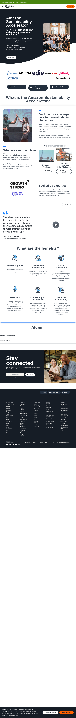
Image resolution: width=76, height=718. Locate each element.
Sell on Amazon (9, 402)
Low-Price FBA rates (23, 416)
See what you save (23, 2)
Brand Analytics (50, 421)
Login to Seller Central (63, 405)
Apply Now (11, 57)
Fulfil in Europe (23, 413)
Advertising (36, 408)
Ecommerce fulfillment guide (23, 430)
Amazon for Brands (49, 402)
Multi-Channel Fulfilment (23, 420)
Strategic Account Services (36, 412)
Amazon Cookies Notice (10, 715)
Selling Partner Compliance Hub (64, 414)
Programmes (37, 402)
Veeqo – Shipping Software (22, 425)
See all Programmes (37, 425)
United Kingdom (55, 392)
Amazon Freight (22, 434)
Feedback (66, 392)
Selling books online (9, 422)
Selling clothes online (9, 418)
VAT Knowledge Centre (64, 411)
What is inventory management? (9, 427)
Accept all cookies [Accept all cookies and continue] (66, 712)
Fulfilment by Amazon (23, 405)
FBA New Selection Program (22, 409)
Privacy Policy (27, 442)
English (44, 392)
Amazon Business (8, 407)
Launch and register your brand (49, 407)
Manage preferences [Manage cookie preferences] (50, 712)
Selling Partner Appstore (63, 422)
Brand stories (49, 419)
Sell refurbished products (36, 421)
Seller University (64, 408)
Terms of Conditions (43, 442)
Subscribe (30, 375)
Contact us (63, 431)
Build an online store (49, 412)
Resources (62, 402)
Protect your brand (49, 424)
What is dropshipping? (9, 414)
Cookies (34, 442)
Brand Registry (49, 427)
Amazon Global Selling (37, 405)
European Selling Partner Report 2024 (64, 427)
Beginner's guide (10, 404)
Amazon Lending (35, 416)
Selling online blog (9, 431)
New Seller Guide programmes (50, 415)
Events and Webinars (63, 418)
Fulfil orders (23, 402)
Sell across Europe (8, 411)
